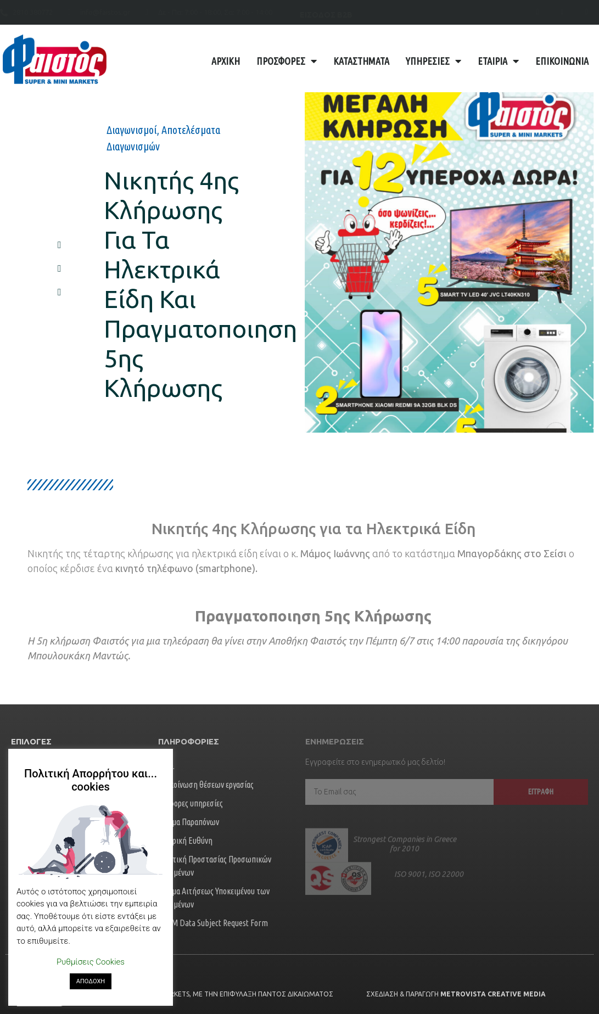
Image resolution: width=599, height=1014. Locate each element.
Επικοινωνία (562, 60)
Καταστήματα (361, 60)
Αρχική (225, 60)
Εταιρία (498, 61)
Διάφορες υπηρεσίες (190, 803)
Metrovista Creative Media (493, 994)
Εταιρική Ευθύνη (185, 840)
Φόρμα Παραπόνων (188, 822)
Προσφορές (286, 61)
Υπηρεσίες (433, 61)
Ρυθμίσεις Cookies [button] (91, 962)
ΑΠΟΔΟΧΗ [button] (90, 981)
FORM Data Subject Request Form (213, 923)
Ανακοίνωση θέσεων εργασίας (206, 784)
